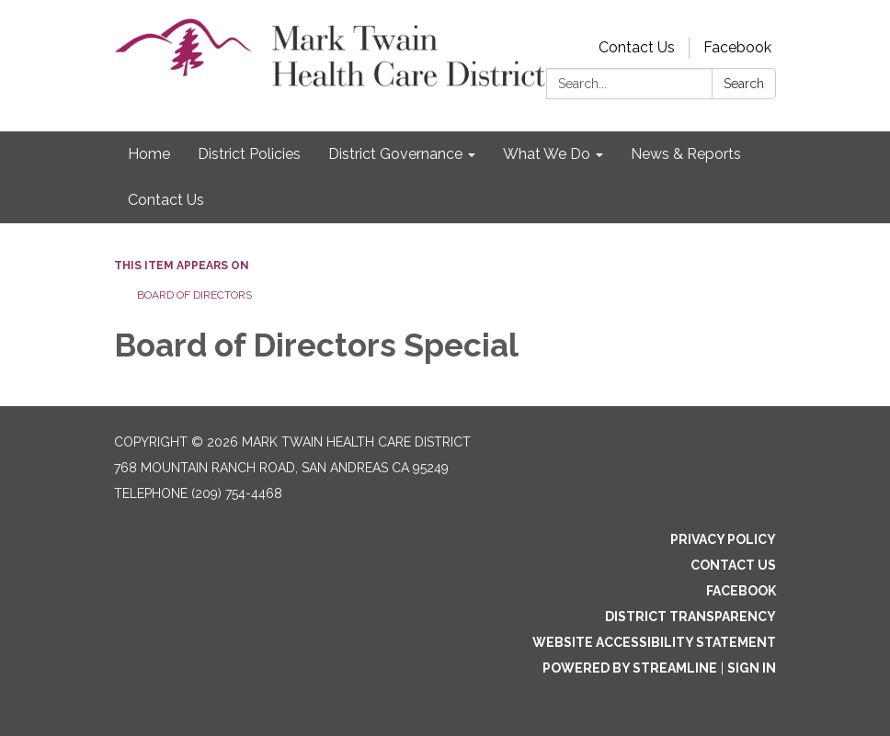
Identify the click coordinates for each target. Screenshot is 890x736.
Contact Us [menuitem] (166, 200)
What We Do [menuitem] (546, 154)
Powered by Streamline (629, 668)
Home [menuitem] (149, 154)
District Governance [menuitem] (395, 154)
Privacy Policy (723, 539)
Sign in (751, 668)
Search (744, 83)
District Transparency (690, 616)
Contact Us (637, 47)
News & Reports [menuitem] (686, 154)
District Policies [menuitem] (249, 154)
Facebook (737, 47)
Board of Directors (194, 295)
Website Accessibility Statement (654, 642)
